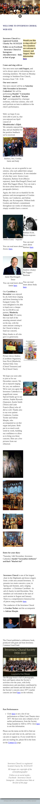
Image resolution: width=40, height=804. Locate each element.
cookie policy (12, 801)
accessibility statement (30, 801)
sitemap (6, 801)
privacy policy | (20, 801)
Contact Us (12, 743)
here (25, 59)
